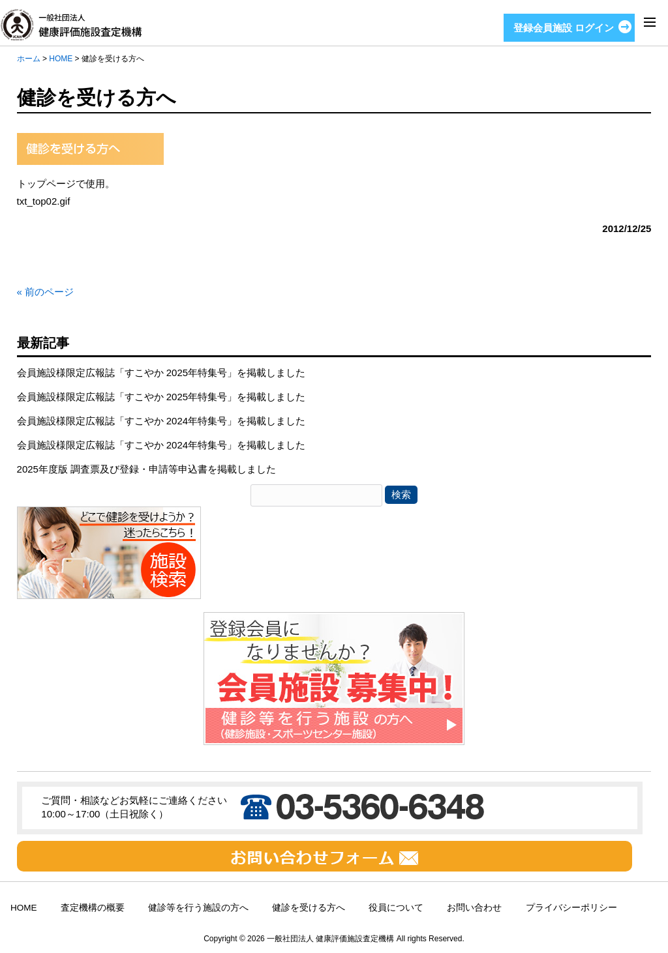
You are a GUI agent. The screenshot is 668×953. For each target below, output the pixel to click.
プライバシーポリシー (571, 908)
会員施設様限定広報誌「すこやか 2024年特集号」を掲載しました (161, 420)
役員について (396, 908)
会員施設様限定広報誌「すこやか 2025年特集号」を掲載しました (161, 372)
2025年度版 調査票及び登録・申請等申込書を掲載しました (147, 469)
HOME (60, 58)
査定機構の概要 (93, 908)
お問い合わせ (474, 908)
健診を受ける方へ (308, 908)
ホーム (28, 58)
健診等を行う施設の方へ (198, 908)
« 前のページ (45, 291)
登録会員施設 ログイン (563, 27)
